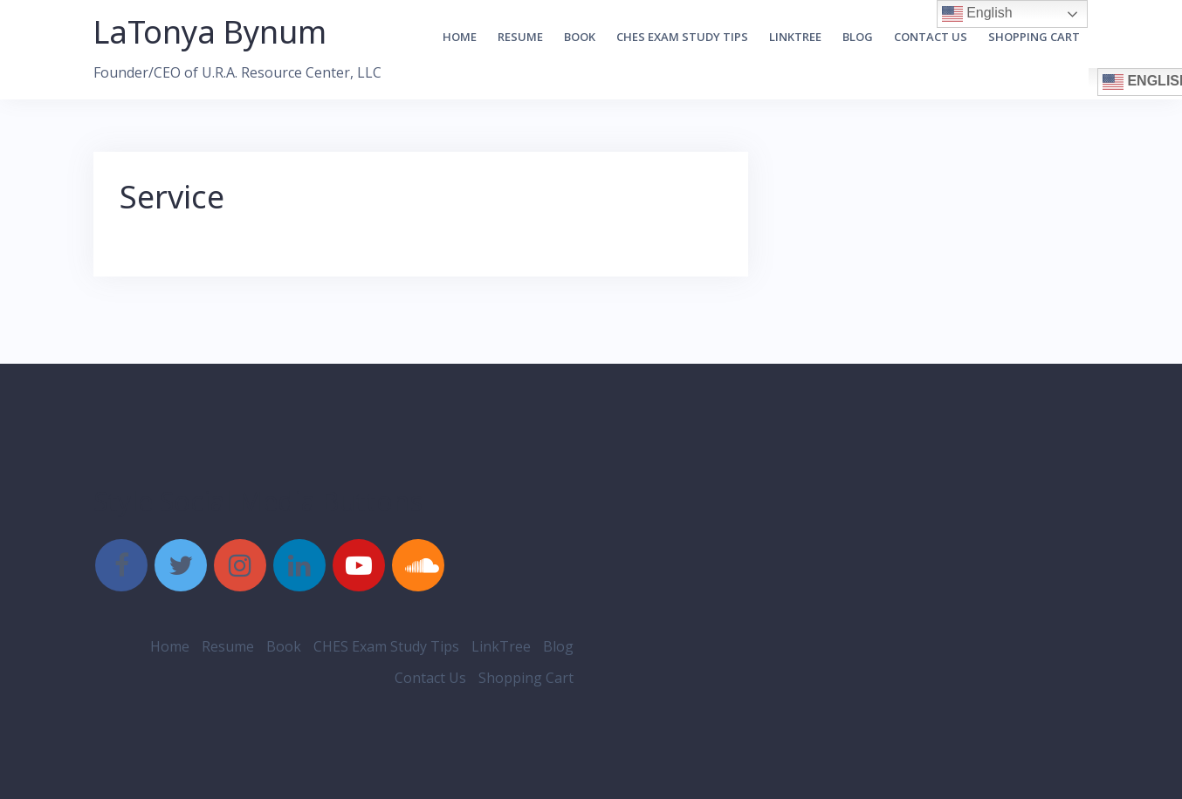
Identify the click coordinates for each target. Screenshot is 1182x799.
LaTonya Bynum (209, 31)
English (977, 13)
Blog (857, 36)
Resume (520, 36)
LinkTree (795, 36)
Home (460, 36)
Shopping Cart (1034, 36)
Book (579, 36)
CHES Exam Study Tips (682, 36)
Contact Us (930, 36)
